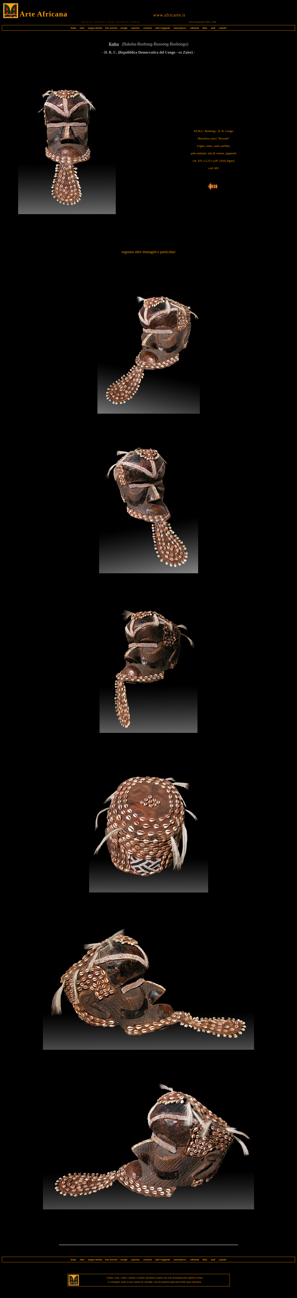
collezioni (194, 28)
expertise (135, 28)
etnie (81, 28)
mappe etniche (95, 28)
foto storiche (111, 28)
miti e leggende (162, 28)
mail (213, 28)
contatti (222, 28)
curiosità (147, 28)
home (73, 28)
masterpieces (180, 28)
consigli (123, 28)
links (205, 28)
